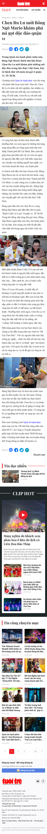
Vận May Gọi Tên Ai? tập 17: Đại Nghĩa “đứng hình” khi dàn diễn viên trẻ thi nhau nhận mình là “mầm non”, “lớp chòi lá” (11, 679)
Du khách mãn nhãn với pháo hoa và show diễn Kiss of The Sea (32, 603)
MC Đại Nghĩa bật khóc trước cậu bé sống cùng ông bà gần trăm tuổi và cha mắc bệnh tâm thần (35, 679)
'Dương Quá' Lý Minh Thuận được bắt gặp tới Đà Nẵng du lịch (33, 473)
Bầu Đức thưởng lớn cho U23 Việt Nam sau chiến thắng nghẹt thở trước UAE (32, 569)
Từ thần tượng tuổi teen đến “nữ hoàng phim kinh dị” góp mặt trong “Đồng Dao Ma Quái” (34, 708)
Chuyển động (22, 10)
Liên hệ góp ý (38, 821)
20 (35, 752)
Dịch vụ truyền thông (9, 821)
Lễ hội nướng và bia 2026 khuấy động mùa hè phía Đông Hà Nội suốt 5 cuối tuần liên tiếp (35, 649)
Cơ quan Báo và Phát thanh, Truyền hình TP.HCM (19, 806)
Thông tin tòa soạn (8, 804)
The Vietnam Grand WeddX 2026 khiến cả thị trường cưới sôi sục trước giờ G (12, 649)
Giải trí (14, 18)
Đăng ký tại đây (28, 771)
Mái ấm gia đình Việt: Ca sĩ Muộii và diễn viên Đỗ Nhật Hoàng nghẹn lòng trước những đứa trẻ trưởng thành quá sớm (11, 708)
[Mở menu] (3, 3)
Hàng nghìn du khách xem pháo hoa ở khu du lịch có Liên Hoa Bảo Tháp (22, 540)
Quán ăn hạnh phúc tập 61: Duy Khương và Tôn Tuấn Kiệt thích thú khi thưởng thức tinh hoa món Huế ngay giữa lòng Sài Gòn (12, 738)
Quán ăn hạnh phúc (24, 80)
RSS (3, 823)
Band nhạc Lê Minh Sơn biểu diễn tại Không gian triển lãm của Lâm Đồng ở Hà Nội (32, 586)
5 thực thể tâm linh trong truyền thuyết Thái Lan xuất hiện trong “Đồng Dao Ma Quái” (34, 738)
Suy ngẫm (35, 10)
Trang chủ (6, 18)
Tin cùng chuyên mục (21, 623)
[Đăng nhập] (43, 3)
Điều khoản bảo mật (25, 821)
